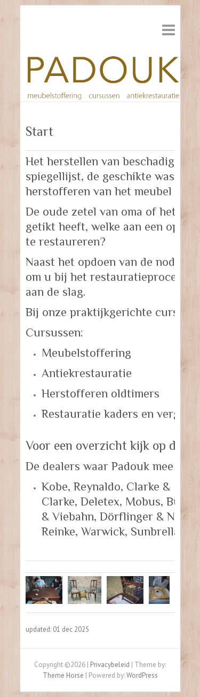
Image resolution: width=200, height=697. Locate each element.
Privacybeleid (110, 664)
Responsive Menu (168, 29)
